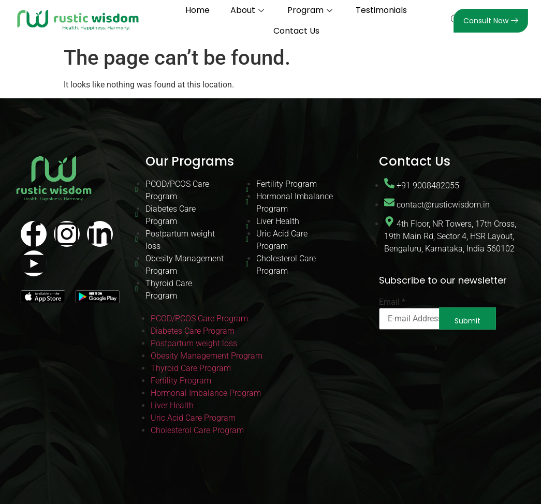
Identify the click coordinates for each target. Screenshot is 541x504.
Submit (467, 321)
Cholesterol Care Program (286, 265)
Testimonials (381, 10)
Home (197, 10)
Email (392, 302)
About (248, 10)
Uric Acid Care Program (282, 240)
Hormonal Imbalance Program (294, 202)
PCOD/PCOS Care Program (177, 190)
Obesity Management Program (184, 265)
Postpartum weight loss (180, 240)
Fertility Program (286, 184)
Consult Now (490, 21)
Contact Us (296, 31)
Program (311, 10)
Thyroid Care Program (168, 289)
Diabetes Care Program (170, 215)
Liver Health (277, 221)
